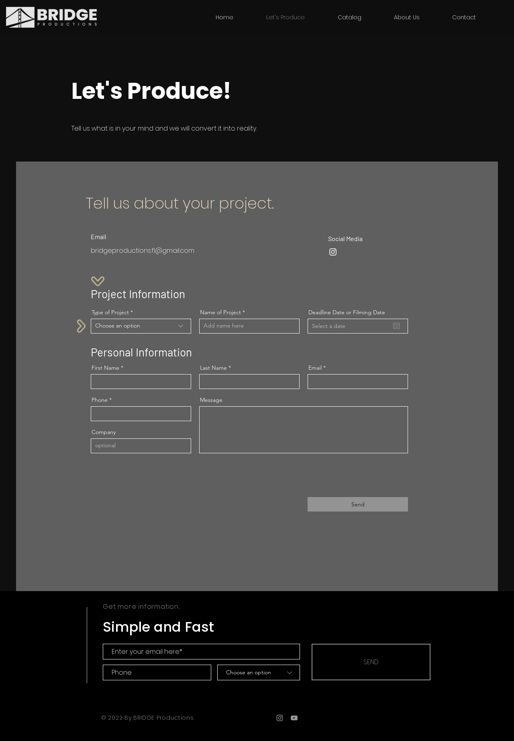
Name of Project (220, 312)
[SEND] (371, 662)
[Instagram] (333, 252)
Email (315, 367)
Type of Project (110, 312)
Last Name (213, 367)
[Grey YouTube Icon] (294, 718)
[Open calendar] (396, 326)
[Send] (358, 504)
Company (104, 432)
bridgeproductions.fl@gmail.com (142, 250)
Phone (100, 400)
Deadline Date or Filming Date (346, 312)
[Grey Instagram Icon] (279, 718)
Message (211, 400)
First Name (105, 367)
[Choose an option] (258, 672)
